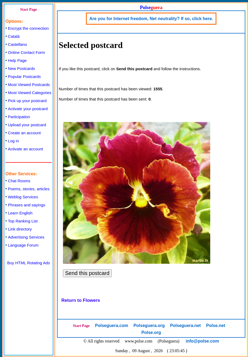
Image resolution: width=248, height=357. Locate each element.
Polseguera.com (111, 325)
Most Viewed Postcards (29, 84)
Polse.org (151, 332)
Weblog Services (23, 197)
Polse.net (215, 325)
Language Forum (23, 245)
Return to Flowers (80, 300)
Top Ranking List (23, 221)
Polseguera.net (185, 325)
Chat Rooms (19, 180)
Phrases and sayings (26, 205)
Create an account (24, 133)
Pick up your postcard (27, 100)
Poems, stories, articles (29, 189)
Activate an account (25, 149)
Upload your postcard (27, 124)
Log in (13, 141)
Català (14, 36)
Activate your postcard (28, 108)
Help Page (17, 60)
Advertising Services (26, 237)
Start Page (28, 10)
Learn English (20, 213)
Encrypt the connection (28, 28)
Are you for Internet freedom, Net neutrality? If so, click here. (151, 18)
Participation (19, 116)
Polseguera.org (148, 325)
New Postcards (21, 68)
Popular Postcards (24, 76)
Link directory (20, 229)
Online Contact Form (26, 52)
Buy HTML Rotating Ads (28, 263)
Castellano (17, 44)
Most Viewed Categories (29, 92)
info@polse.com (202, 341)
